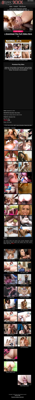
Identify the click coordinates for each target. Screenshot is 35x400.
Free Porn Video (24, 296)
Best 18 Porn (10, 334)
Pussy (19, 240)
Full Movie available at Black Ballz (18, 60)
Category (16, 6)
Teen (14, 116)
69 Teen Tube (24, 271)
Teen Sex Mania (13, 67)
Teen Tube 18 (24, 334)
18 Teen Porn (24, 309)
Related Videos (7, 128)
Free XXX (24, 321)
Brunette (16, 240)
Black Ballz (11, 112)
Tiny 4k (21, 68)
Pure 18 (9, 68)
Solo (10, 243)
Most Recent (22, 6)
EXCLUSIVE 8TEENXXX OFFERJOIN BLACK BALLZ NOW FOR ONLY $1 (18, 9)
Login (28, 0)
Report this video (28, 125)
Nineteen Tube (10, 309)
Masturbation (27, 240)
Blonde (10, 240)
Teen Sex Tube (24, 284)
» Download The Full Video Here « (18, 35)
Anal (13, 240)
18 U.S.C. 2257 (17, 395)
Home (10, 6)
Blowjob (7, 240)
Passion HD (26, 68)
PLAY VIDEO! (18, 31)
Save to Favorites (20, 125)
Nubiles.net (7, 67)
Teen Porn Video (10, 359)
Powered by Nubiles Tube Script (17, 397)
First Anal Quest (20, 67)
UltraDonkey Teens (24, 259)
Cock (8, 243)
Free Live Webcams (23, 70)
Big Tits (5, 243)
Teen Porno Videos (10, 284)
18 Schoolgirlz (24, 346)
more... (13, 243)
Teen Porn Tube (10, 321)
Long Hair (22, 240)
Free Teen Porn (24, 385)
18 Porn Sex (10, 271)
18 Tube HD (10, 296)
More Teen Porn (10, 371)
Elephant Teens (10, 259)
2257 (15, 125)
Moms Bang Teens (15, 68)
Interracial (11, 116)
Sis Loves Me (15, 70)
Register (31, 0)
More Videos (17, 112)
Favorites (13, 128)
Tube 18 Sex (10, 346)
